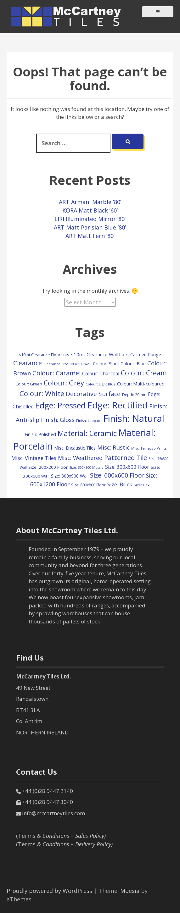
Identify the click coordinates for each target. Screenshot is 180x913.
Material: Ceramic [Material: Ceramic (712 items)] (87, 433)
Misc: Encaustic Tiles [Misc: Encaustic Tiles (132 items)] (75, 448)
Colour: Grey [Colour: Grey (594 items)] (64, 382)
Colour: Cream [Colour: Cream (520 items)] (144, 372)
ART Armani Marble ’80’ (90, 202)
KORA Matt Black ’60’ (90, 210)
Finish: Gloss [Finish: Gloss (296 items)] (58, 419)
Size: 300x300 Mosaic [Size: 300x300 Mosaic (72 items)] (86, 467)
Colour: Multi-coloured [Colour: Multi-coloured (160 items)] (141, 383)
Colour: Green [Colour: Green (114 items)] (28, 384)
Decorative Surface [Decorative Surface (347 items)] (93, 394)
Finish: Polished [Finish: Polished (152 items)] (40, 434)
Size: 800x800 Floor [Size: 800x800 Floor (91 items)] (88, 484)
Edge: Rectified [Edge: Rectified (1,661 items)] (117, 405)
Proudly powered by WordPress (49, 890)
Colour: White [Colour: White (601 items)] (42, 393)
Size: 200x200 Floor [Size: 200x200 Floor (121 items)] (48, 467)
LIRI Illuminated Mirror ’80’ (90, 219)
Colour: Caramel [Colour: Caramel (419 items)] (56, 373)
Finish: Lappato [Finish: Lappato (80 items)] (89, 420)
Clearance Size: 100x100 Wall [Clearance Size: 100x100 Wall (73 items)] (67, 364)
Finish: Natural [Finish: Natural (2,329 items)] (133, 418)
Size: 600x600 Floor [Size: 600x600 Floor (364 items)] (117, 475)
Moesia (129, 890)
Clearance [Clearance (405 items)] (27, 363)
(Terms (61, 835)
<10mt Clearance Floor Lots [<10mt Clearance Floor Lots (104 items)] (44, 354)
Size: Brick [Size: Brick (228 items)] (119, 484)
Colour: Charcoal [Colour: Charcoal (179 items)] (100, 373)
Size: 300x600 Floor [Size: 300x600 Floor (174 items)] (127, 467)
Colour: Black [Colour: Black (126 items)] (106, 364)
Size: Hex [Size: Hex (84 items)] (141, 485)
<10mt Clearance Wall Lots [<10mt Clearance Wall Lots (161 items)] (100, 354)
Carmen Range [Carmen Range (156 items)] (145, 354)
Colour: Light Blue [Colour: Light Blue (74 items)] (100, 384)
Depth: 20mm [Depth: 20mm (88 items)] (134, 394)
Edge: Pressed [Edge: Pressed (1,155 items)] (60, 405)
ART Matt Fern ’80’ (90, 236)
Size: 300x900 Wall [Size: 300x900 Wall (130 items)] (69, 476)
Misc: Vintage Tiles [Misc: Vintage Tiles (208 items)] (33, 458)
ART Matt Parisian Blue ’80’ (90, 227)
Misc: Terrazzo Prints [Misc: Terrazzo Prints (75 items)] (148, 448)
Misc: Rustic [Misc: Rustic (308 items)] (113, 447)
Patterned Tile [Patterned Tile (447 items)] (125, 457)
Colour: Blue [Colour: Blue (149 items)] (133, 363)
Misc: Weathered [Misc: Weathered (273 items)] (80, 458)
